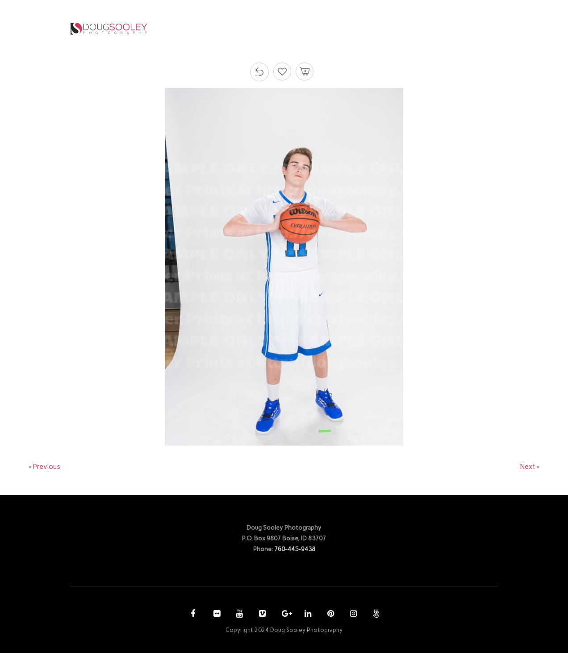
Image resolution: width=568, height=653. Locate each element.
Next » (530, 467)
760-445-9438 (294, 548)
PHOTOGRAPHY (292, 28)
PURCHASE (354, 28)
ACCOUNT (402, 28)
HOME (242, 28)
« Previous (45, 467)
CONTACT (453, 28)
